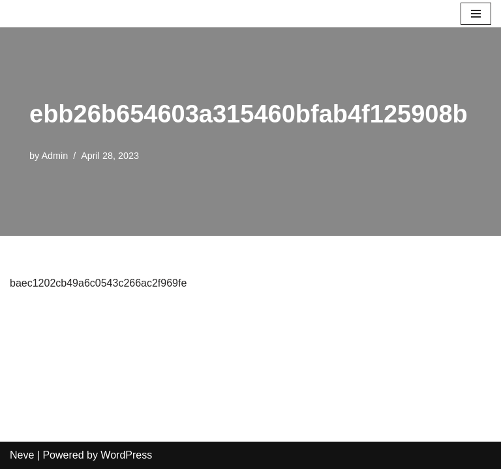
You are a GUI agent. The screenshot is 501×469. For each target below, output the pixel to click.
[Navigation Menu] (476, 14)
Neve (22, 455)
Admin (54, 155)
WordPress (126, 455)
